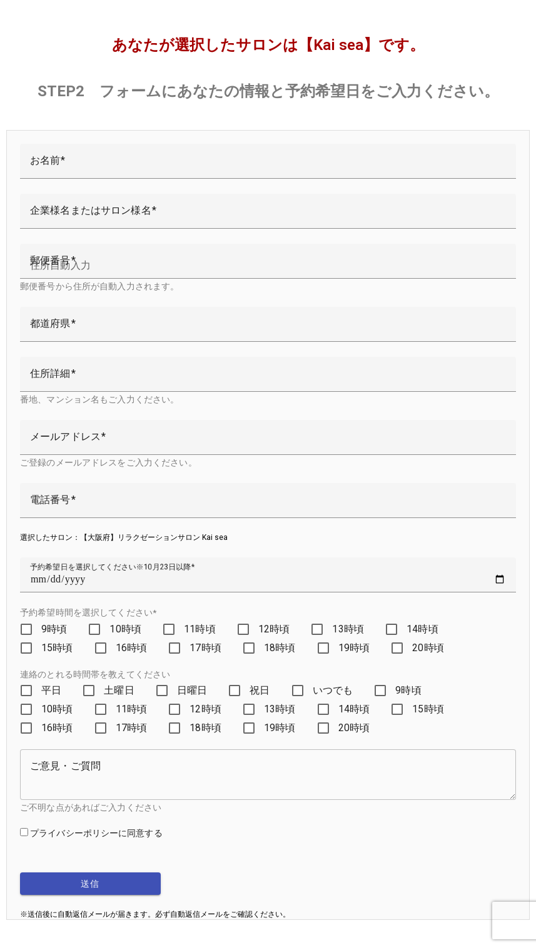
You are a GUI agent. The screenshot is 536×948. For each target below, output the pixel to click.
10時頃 (125, 629)
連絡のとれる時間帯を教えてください (95, 674)
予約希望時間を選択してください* (88, 612)
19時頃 (354, 648)
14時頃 (422, 629)
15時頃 (57, 648)
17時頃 (205, 648)
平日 (51, 690)
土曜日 (119, 690)
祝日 (260, 690)
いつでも (333, 690)
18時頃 (280, 648)
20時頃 (428, 648)
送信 (90, 884)
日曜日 (192, 690)
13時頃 (348, 629)
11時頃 (200, 629)
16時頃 (132, 648)
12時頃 (274, 629)
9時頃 (54, 629)
